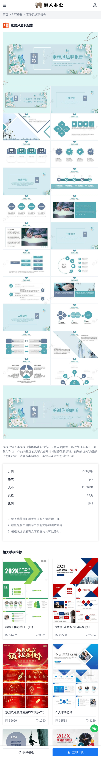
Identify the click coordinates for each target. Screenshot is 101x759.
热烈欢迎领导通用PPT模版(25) (24, 712)
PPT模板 (17, 14)
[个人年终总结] (75, 676)
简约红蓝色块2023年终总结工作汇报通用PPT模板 (75, 627)
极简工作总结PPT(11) (19, 627)
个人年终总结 (63, 712)
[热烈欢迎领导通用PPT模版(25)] (25, 676)
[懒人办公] (49, 5)
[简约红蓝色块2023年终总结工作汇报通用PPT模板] (75, 590)
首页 (5, 14)
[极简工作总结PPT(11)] (25, 590)
